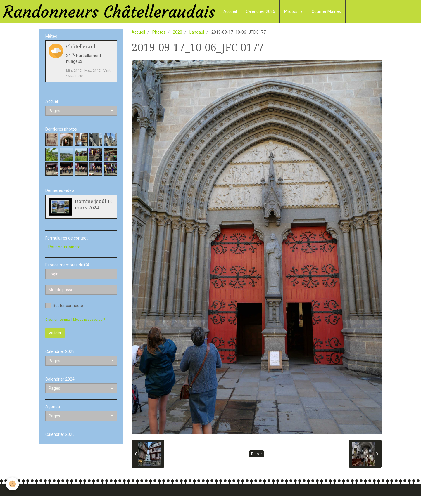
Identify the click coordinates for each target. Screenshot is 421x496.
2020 (177, 32)
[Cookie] (12, 483)
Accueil (230, 11)
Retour (256, 454)
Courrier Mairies (326, 11)
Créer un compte (57, 320)
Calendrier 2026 (260, 11)
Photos (291, 11)
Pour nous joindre (64, 246)
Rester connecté (64, 305)
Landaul (196, 32)
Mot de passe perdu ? (89, 320)
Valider (55, 333)
